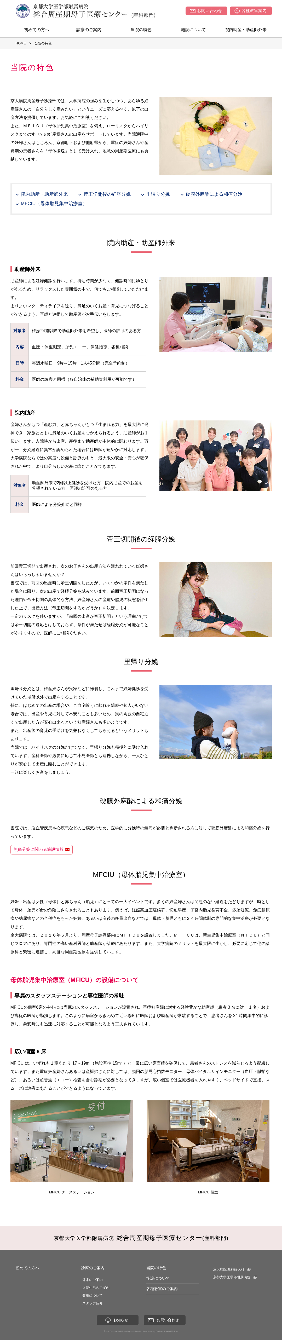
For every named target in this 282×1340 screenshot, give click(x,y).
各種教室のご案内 (162, 1288)
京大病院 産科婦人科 (229, 1269)
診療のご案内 (88, 29)
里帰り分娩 (158, 194)
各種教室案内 (254, 10)
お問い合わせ (209, 10)
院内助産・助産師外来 (246, 29)
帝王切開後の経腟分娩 (107, 194)
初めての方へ (36, 29)
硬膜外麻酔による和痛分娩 (214, 194)
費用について (92, 1295)
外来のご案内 (92, 1280)
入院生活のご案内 (96, 1288)
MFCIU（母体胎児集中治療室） (54, 203)
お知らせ (120, 1320)
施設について (193, 29)
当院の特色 (141, 29)
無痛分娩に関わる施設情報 (39, 849)
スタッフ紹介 (92, 1303)
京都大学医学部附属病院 (231, 1277)
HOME (21, 43)
